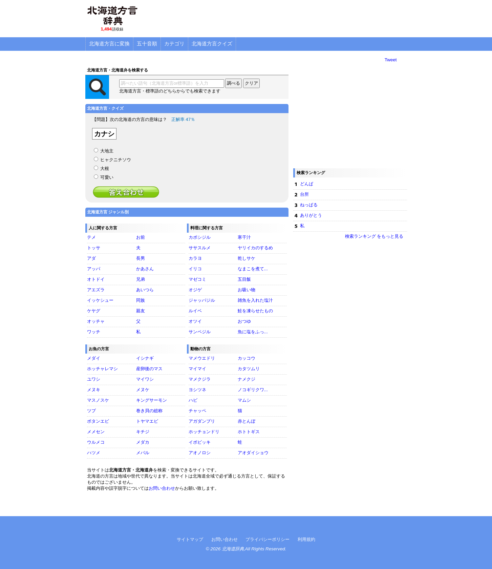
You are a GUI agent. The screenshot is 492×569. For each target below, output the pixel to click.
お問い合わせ (162, 488)
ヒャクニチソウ (115, 159)
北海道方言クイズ (212, 43)
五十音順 (147, 43)
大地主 (106, 150)
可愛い (106, 177)
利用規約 (306, 539)
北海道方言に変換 (109, 43)
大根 (104, 168)
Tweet (391, 59)
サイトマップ (190, 539)
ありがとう (311, 215)
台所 (304, 194)
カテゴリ (174, 43)
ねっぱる (309, 204)
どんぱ (306, 183)
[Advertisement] (284, 18)
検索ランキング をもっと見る (374, 236)
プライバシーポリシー (267, 539)
